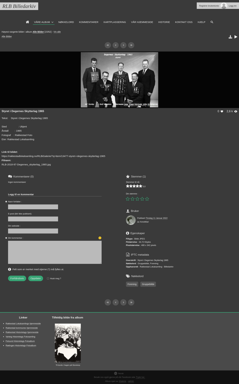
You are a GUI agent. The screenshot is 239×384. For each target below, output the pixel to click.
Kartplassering (115, 22)
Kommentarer (88, 22)
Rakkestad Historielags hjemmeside (22, 332)
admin (131, 381)
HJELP (201, 22)
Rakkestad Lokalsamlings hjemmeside (23, 323)
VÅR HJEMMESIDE (142, 22)
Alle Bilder (38, 32)
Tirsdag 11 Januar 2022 (157, 218)
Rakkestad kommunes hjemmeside (22, 328)
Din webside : (14, 226)
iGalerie (122, 381)
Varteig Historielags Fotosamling (20, 336)
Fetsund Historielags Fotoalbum (20, 341)
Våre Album (42, 22)
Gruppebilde (148, 284)
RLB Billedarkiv (19, 6)
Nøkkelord (66, 22)
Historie (164, 22)
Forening (132, 284)
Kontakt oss (184, 22)
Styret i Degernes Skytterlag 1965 (23, 111)
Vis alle (57, 32)
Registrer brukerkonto (209, 6)
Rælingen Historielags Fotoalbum (21, 345)
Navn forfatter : (15, 201)
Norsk (119, 373)
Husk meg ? (55, 278)
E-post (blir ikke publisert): (20, 214)
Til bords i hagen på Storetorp (68, 365)
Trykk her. (140, 377)
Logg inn (233, 6)
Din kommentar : (15, 238)
